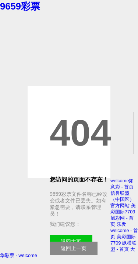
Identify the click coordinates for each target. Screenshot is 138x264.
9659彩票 (20, 6)
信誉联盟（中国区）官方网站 (122, 199)
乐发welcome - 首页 (124, 230)
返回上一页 (73, 248)
